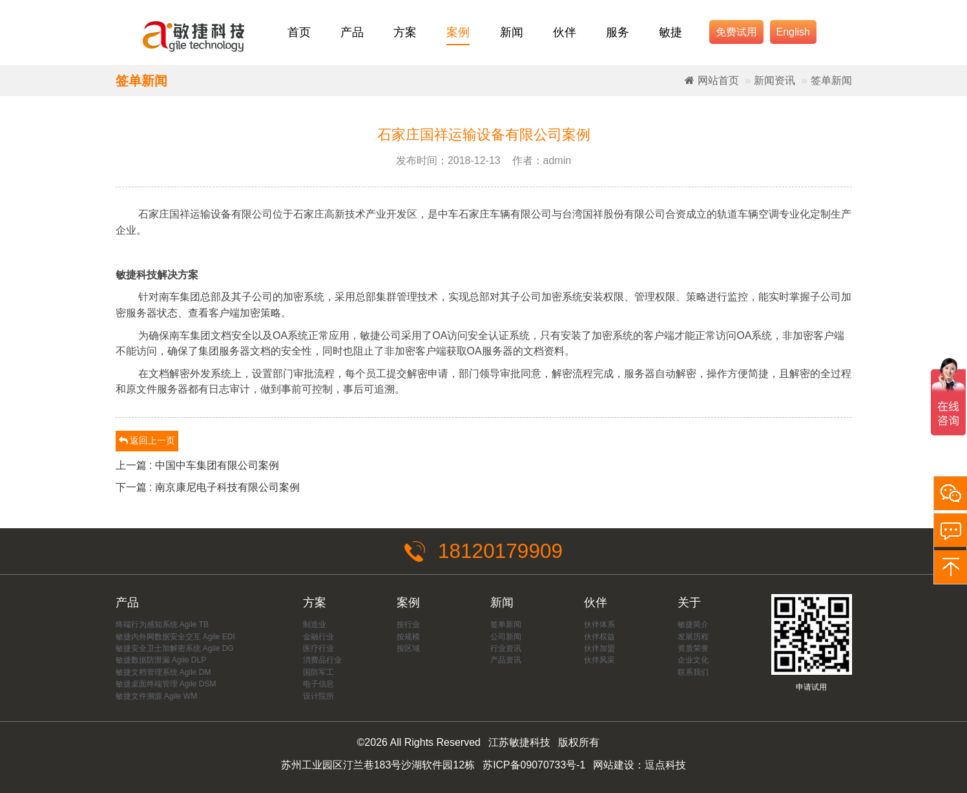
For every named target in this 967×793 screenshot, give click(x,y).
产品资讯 (505, 660)
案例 (458, 32)
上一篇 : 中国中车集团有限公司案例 (197, 465)
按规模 (408, 636)
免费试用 (736, 31)
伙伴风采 (599, 660)
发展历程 (693, 636)
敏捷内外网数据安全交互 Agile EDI (175, 636)
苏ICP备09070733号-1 (534, 764)
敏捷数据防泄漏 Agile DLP (161, 660)
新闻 (511, 32)
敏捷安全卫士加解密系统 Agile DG (175, 648)
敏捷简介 (693, 625)
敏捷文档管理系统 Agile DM (163, 672)
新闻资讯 (774, 80)
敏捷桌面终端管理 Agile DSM (166, 684)
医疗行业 (318, 648)
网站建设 (614, 764)
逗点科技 (666, 764)
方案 (405, 32)
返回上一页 (147, 440)
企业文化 (693, 660)
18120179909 (484, 551)
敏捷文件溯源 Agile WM (157, 696)
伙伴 (564, 32)
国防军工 (318, 672)
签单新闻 (831, 80)
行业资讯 (505, 648)
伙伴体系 (599, 625)
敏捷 (670, 32)
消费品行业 (322, 660)
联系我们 (693, 672)
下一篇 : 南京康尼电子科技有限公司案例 (208, 487)
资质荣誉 (693, 648)
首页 (299, 32)
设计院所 (318, 696)
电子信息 (318, 684)
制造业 (314, 625)
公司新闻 (505, 636)
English (793, 31)
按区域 (408, 648)
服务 (617, 32)
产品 (352, 32)
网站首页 (711, 80)
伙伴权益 (599, 636)
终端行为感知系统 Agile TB (162, 625)
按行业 (408, 625)
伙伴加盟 (599, 648)
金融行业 (318, 636)
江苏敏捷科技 (519, 742)
